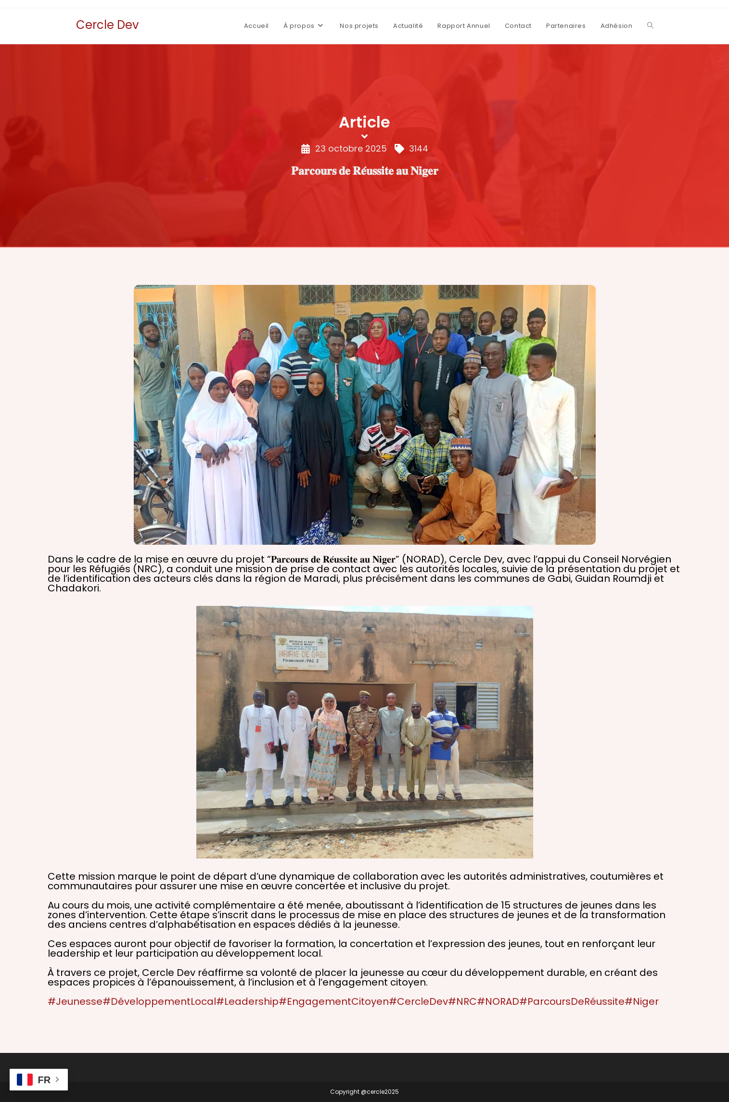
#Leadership (247, 1001)
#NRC (462, 1001)
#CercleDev (418, 1001)
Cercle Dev (107, 25)
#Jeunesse (75, 1001)
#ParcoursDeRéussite (572, 1001)
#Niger (642, 1001)
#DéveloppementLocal (159, 1001)
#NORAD (498, 1001)
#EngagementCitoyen (334, 1001)
